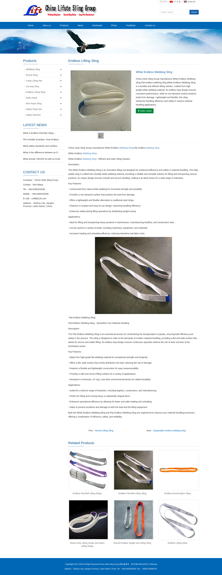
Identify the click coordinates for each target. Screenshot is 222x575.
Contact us (150, 25)
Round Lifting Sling (104, 430)
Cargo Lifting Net (34, 80)
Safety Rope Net (34, 109)
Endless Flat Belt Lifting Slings (87, 493)
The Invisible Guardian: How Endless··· (41, 139)
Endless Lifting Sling (177, 543)
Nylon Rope (31, 98)
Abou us (47, 25)
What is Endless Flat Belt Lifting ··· (39, 133)
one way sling (32, 86)
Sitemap (153, 564)
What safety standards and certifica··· (41, 146)
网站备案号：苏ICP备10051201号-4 (135, 564)
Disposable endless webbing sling (169, 430)
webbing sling (152, 148)
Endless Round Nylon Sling (177, 493)
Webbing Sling (126, 148)
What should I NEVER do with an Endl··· (42, 159)
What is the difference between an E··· (41, 152)
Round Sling (32, 75)
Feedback (131, 25)
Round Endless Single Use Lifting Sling (132, 543)
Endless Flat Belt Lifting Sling (132, 493)
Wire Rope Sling (33, 103)
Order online (145, 111)
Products (64, 25)
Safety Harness (33, 115)
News (80, 25)
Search (194, 12)
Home (30, 25)
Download (97, 25)
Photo (114, 25)
